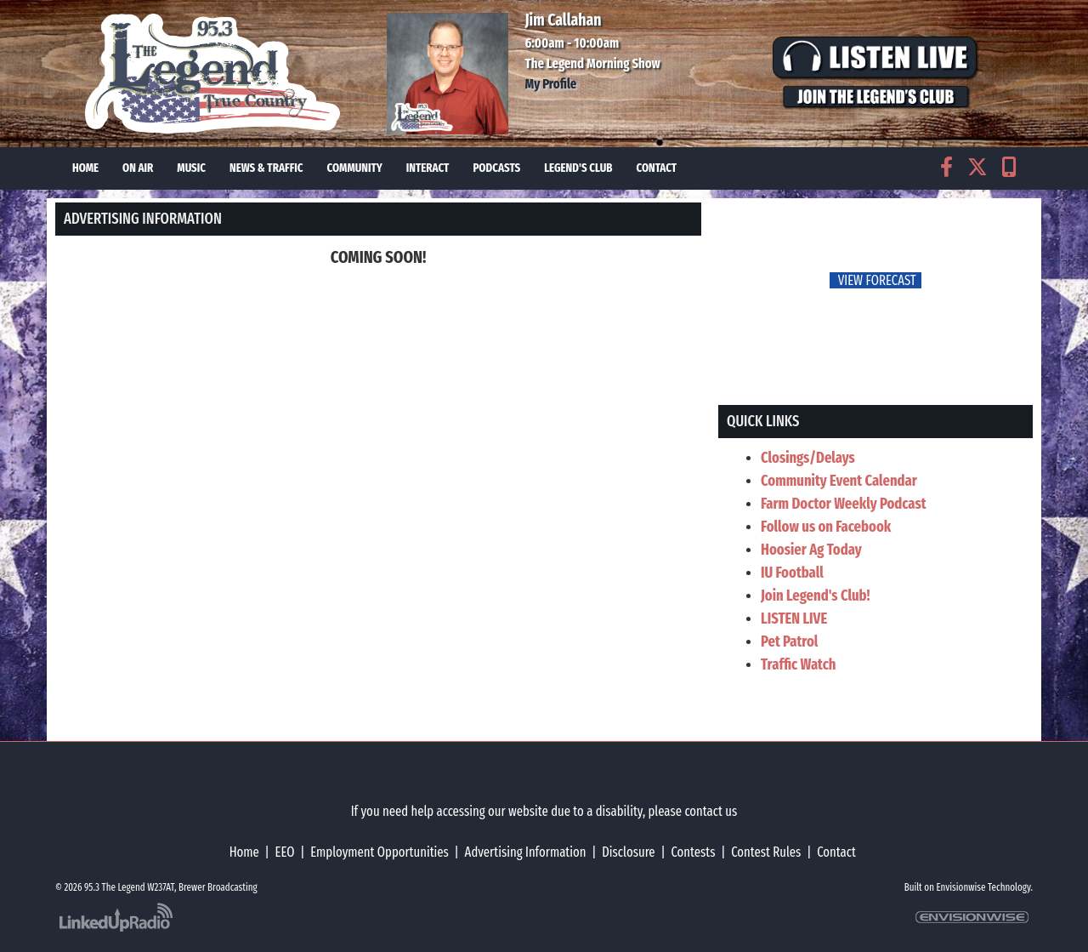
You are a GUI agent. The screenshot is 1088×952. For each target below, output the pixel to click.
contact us (710, 811)
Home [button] (85, 168)
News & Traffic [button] (266, 168)
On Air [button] (137, 168)
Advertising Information (525, 852)
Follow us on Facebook (826, 526)
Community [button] (354, 168)
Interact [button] (428, 168)
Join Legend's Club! (815, 595)
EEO (285, 852)
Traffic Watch (798, 664)
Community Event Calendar (839, 480)
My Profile (551, 84)
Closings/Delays (808, 457)
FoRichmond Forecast (994, 281)
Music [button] (191, 168)
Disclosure (628, 852)
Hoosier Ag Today (811, 549)
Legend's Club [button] (578, 168)
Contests (693, 852)
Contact (836, 852)
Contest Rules (766, 852)
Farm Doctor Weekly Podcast (843, 503)
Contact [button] (656, 168)
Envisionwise (961, 887)
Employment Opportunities (379, 852)
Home (244, 852)
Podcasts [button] (496, 168)
